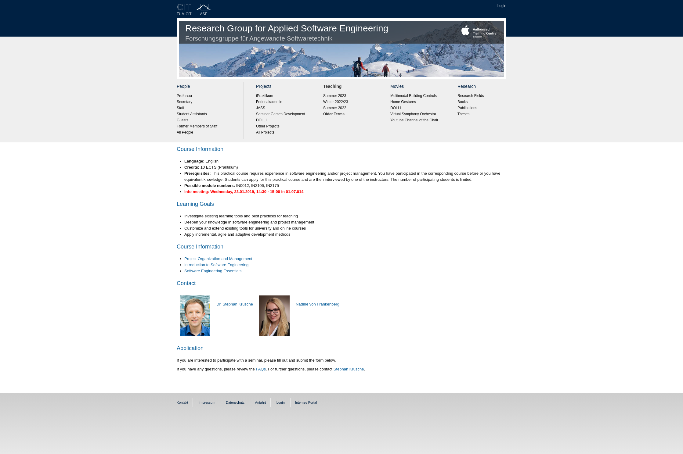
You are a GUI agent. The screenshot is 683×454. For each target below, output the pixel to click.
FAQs (261, 369)
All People (185, 132)
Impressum (207, 402)
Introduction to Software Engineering (216, 265)
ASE (204, 14)
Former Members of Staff (197, 126)
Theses (463, 114)
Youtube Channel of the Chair (414, 120)
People (183, 86)
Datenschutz (235, 402)
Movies (397, 86)
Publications (467, 108)
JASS (260, 108)
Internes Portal (306, 402)
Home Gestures (403, 102)
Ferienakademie (269, 102)
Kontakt (182, 402)
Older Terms (334, 114)
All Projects (265, 132)
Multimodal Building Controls (413, 96)
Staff (180, 108)
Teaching (332, 86)
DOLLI (261, 120)
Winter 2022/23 (335, 102)
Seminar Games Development (280, 114)
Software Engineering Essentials (212, 271)
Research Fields (470, 96)
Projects (264, 86)
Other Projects (268, 126)
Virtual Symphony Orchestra (413, 114)
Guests (182, 120)
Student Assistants (192, 114)
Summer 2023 (334, 96)
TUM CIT (184, 14)
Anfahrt (260, 402)
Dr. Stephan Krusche (234, 304)
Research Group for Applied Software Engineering (286, 32)
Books (462, 102)
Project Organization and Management (218, 258)
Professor (184, 96)
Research (466, 86)
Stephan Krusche (349, 369)
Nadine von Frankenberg (317, 304)
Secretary (184, 102)
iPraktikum (264, 96)
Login (501, 6)
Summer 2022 (334, 108)
